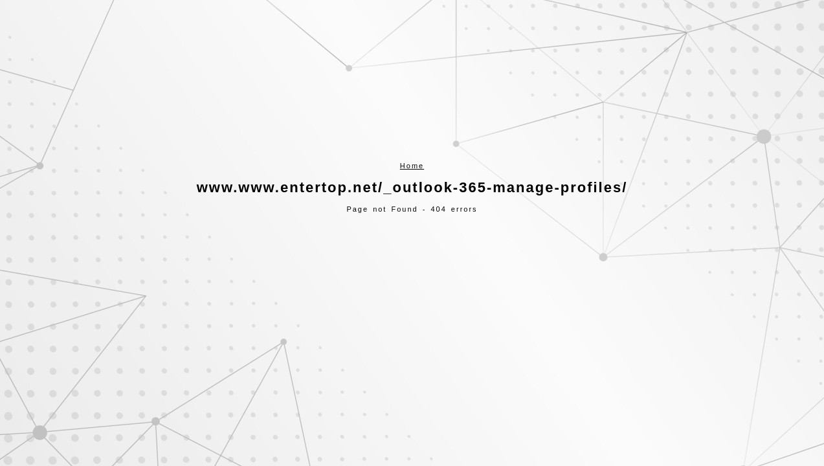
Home (412, 166)
